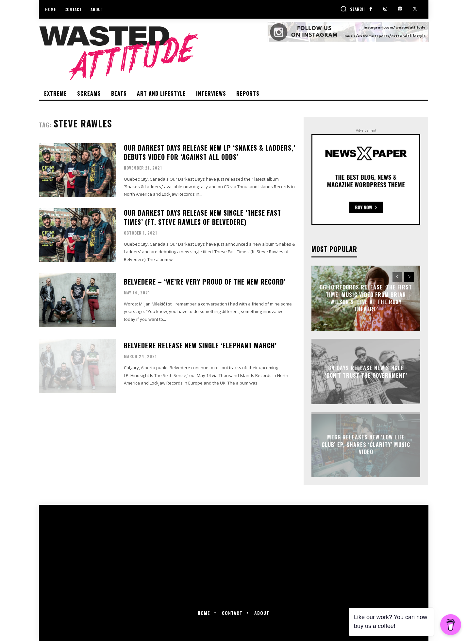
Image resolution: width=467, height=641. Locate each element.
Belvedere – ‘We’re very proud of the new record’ (205, 282)
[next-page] (409, 277)
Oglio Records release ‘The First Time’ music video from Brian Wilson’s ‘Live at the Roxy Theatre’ (366, 298)
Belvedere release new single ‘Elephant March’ (200, 345)
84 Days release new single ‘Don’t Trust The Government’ (366, 371)
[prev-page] (397, 277)
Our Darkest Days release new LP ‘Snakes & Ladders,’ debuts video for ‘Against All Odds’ (209, 152)
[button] (352, 9)
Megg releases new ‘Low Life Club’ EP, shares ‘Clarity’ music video (366, 445)
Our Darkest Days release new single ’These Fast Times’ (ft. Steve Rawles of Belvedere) (202, 217)
